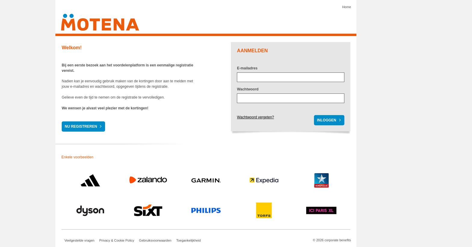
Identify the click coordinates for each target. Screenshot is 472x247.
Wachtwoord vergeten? (255, 117)
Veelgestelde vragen (79, 240)
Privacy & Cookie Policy (116, 240)
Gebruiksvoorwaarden (155, 240)
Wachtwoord (248, 89)
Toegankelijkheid (188, 240)
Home (346, 7)
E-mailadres (247, 68)
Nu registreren (81, 126)
